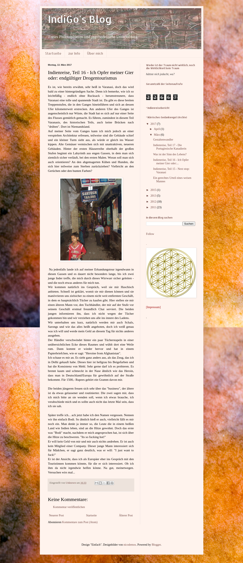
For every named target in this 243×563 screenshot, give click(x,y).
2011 (153, 207)
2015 (153, 189)
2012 (153, 201)
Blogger (156, 544)
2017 (153, 123)
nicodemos (129, 544)
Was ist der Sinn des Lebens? (169, 154)
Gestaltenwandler (163, 139)
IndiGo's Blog (80, 19)
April (157, 129)
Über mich (95, 53)
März (157, 134)
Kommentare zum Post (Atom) (79, 522)
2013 (153, 195)
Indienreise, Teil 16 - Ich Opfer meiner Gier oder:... (171, 161)
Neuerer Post (56, 515)
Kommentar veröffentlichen (69, 507)
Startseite (53, 53)
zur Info (74, 53)
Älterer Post (126, 515)
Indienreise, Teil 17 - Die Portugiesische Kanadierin (169, 147)
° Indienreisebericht (158, 107)
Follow (150, 233)
